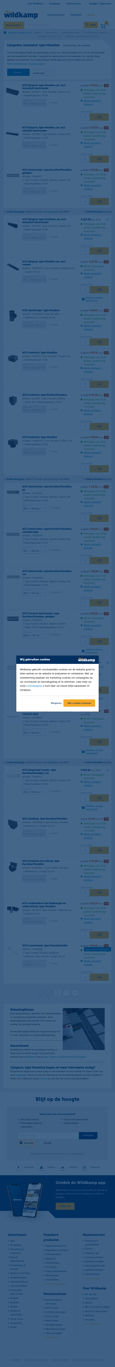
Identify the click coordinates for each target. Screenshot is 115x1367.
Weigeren (56, 703)
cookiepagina (33, 685)
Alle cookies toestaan (79, 703)
